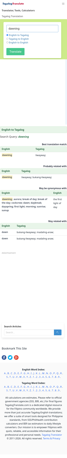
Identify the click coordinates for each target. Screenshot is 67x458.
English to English (18, 42)
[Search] (57, 332)
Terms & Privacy (51, 438)
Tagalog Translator (52, 434)
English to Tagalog (19, 35)
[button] (63, 4)
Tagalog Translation (12, 16)
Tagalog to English (19, 38)
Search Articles (12, 326)
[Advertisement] (32, 92)
